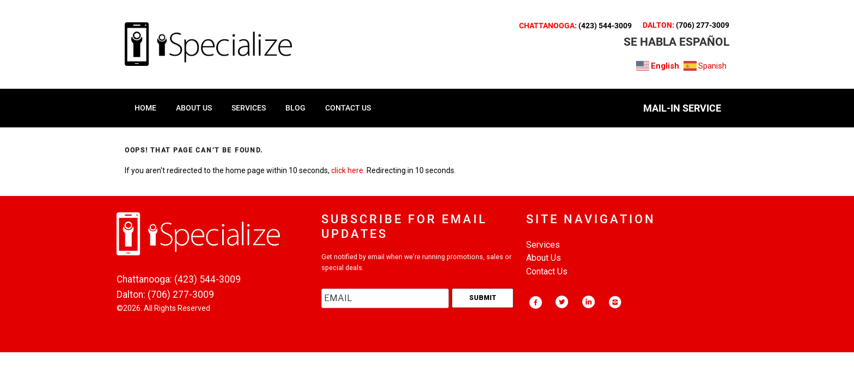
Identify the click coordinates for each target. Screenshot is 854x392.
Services (543, 245)
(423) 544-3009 (605, 25)
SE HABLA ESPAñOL (676, 41)
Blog (295, 107)
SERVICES (248, 107)
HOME (145, 107)
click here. (348, 170)
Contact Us (547, 271)
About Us (543, 258)
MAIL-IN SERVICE (682, 108)
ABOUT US (194, 107)
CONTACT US (348, 107)
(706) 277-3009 (702, 25)
